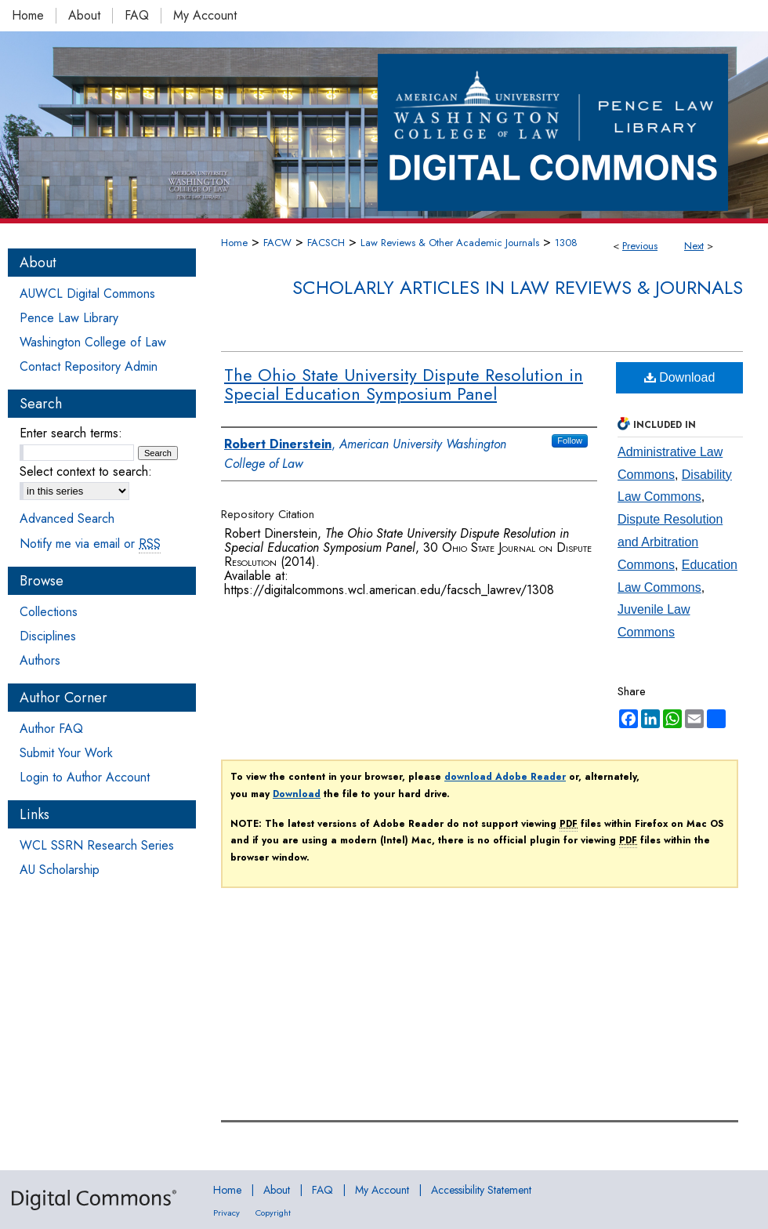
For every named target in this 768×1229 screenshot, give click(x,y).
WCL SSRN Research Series (97, 845)
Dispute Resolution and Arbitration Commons (670, 542)
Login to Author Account (85, 777)
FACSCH (326, 242)
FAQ (322, 1190)
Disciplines (48, 636)
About (276, 1190)
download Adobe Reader (505, 777)
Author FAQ (51, 729)
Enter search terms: (71, 433)
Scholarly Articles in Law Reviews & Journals (517, 287)
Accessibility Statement (481, 1190)
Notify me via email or (90, 544)
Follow (569, 440)
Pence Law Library (69, 318)
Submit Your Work (66, 753)
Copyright (273, 1212)
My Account (382, 1190)
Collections (49, 612)
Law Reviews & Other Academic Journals (449, 242)
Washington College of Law (93, 342)
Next (694, 245)
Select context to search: (86, 471)
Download (679, 377)
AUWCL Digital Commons (87, 294)
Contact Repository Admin (89, 366)
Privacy (226, 1212)
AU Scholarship (60, 870)
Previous (640, 245)
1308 (566, 242)
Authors (40, 660)
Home (234, 242)
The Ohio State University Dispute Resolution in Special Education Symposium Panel (403, 384)
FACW (277, 242)
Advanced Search (67, 518)
